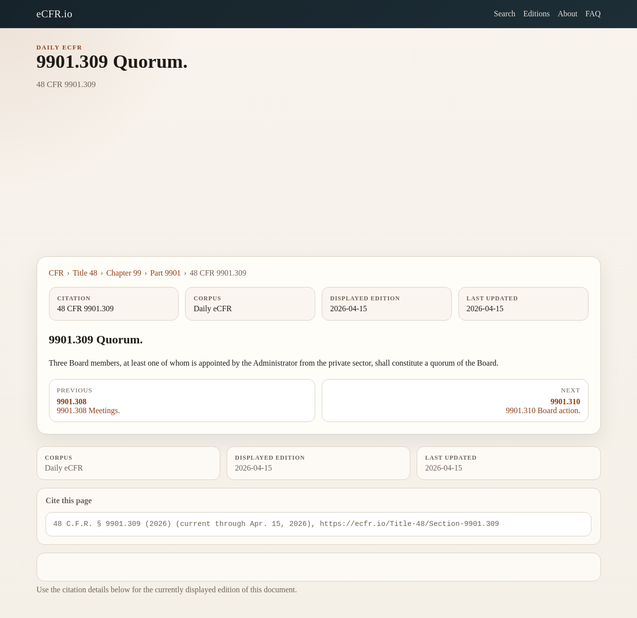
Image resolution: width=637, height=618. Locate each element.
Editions (536, 13)
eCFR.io (55, 13)
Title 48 (85, 273)
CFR (56, 273)
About (568, 13)
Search (505, 13)
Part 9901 (165, 273)
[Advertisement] (319, 182)
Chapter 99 (124, 273)
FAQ (593, 13)
